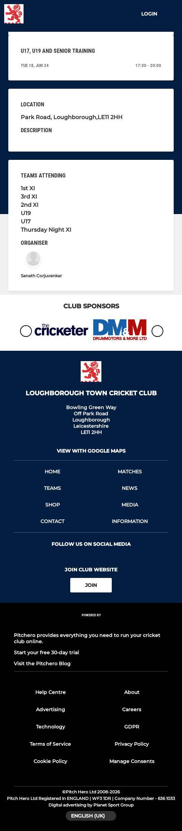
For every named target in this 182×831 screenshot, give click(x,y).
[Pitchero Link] (91, 624)
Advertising (50, 709)
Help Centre (50, 692)
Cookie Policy (50, 761)
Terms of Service (50, 744)
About (131, 692)
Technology (50, 727)
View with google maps (91, 450)
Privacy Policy (132, 744)
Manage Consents (131, 761)
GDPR (131, 727)
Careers (131, 709)
